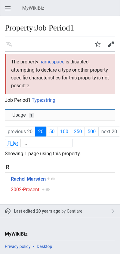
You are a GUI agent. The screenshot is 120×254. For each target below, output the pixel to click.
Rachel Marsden (28, 179)
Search (114, 11)
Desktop (44, 246)
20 (41, 131)
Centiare (74, 211)
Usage (23, 115)
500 (92, 131)
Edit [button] (112, 47)
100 (64, 131)
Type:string (44, 100)
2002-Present (25, 189)
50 (51, 131)
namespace (51, 62)
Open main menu (9, 11)
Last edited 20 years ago (37, 211)
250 (78, 131)
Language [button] (11, 47)
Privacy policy (17, 246)
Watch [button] (99, 47)
